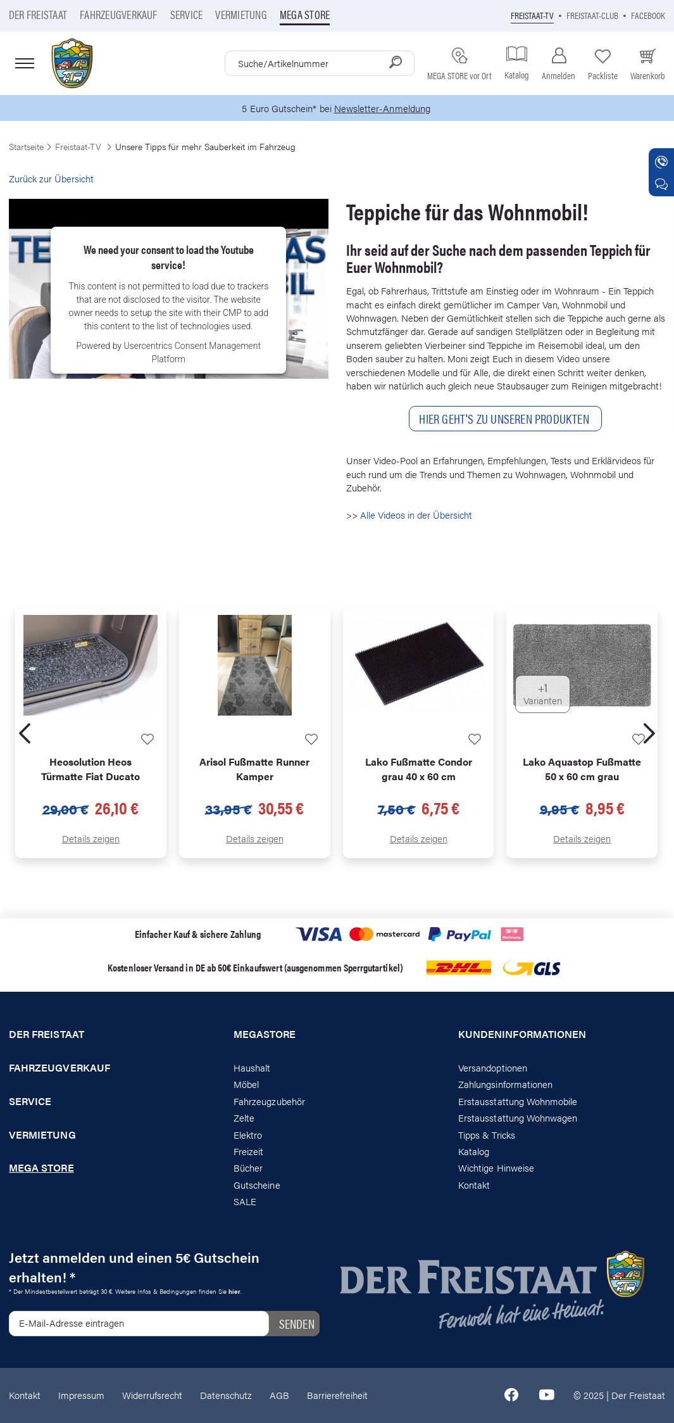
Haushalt (252, 1067)
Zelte (244, 1117)
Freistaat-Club (592, 15)
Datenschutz (226, 1395)
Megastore (265, 1034)
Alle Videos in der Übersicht (416, 514)
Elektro (248, 1134)
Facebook (648, 15)
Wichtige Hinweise (496, 1168)
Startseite (26, 146)
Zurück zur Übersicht (51, 178)
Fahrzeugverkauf (119, 14)
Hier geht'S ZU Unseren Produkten (505, 418)
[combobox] (320, 63)
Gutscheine (257, 1184)
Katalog (473, 1151)
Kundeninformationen (522, 1034)
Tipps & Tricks (486, 1134)
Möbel (246, 1084)
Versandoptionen (492, 1067)
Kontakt (474, 1184)
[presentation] (25, 733)
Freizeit (248, 1151)
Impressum (81, 1395)
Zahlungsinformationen (505, 1084)
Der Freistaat (38, 14)
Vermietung (240, 14)
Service (186, 14)
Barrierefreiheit (337, 1395)
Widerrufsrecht (152, 1395)
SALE (245, 1201)
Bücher (248, 1168)
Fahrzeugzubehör (269, 1101)
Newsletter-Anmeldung (382, 108)
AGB (279, 1395)
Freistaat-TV (532, 15)
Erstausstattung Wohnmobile (518, 1101)
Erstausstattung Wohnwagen (518, 1117)
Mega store (305, 14)
